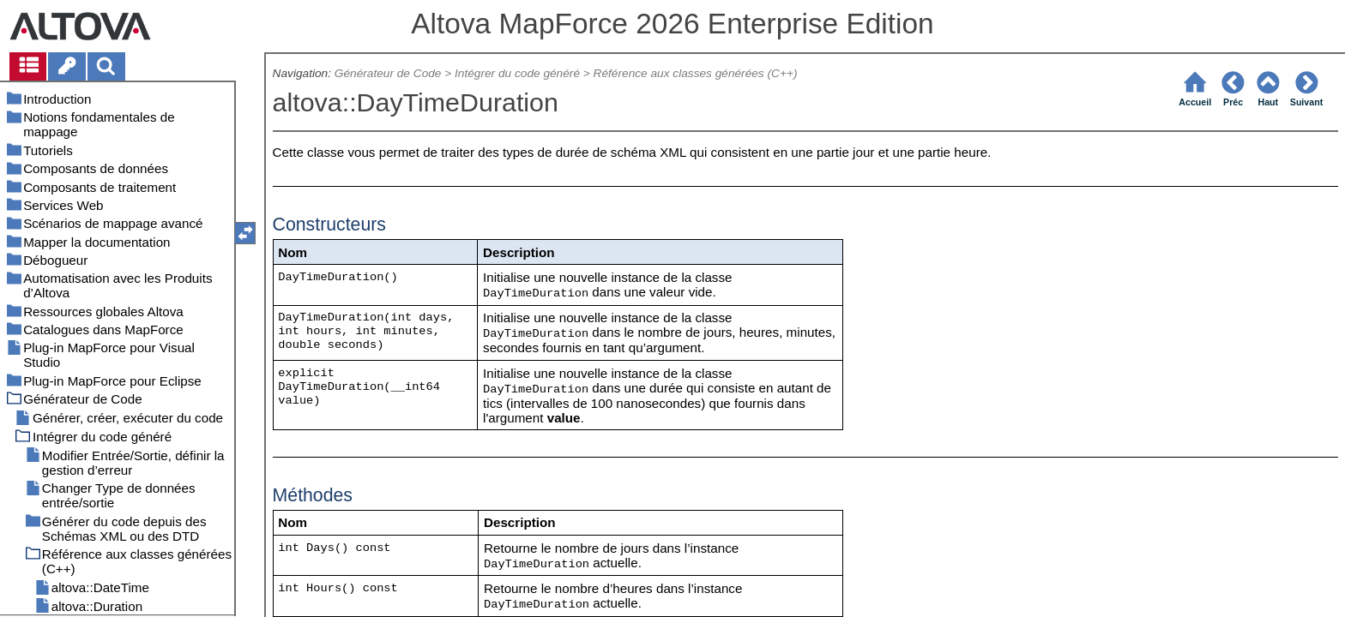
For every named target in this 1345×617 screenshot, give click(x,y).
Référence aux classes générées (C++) (696, 73)
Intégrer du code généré (517, 73)
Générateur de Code (388, 73)
